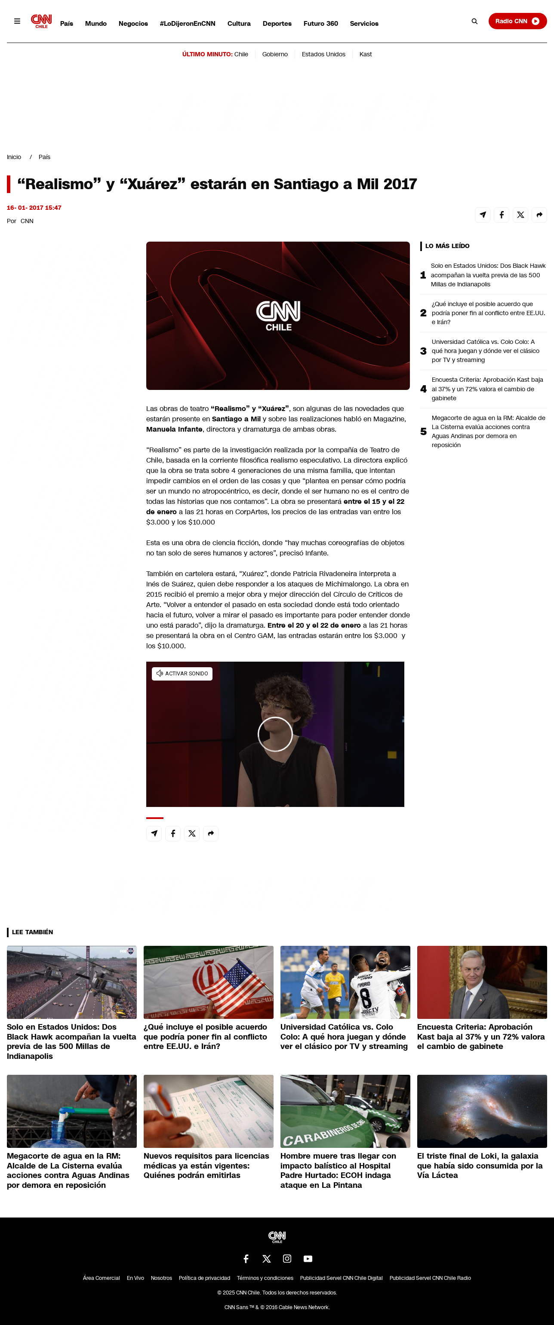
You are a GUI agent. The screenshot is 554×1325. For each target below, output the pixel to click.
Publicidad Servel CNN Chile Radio (430, 1278)
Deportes (277, 23)
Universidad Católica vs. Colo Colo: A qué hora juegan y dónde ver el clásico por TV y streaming (485, 350)
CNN (27, 221)
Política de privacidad (204, 1278)
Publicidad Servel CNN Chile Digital (341, 1278)
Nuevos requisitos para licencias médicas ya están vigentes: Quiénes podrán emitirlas (206, 1165)
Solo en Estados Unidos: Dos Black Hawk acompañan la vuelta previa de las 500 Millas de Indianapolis (488, 274)
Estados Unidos (323, 54)
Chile (241, 54)
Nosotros (161, 1278)
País (66, 23)
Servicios (364, 23)
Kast (366, 54)
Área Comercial (101, 1278)
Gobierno (275, 54)
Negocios (133, 23)
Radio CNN (518, 21)
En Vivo (135, 1278)
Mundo (96, 23)
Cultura (239, 23)
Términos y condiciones (265, 1278)
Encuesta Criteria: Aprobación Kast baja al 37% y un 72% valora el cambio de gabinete (487, 388)
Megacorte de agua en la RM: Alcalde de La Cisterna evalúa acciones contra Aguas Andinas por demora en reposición (488, 431)
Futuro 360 (321, 23)
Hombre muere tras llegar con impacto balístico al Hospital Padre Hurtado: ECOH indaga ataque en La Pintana (338, 1170)
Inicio (14, 157)
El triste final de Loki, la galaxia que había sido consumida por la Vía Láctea (480, 1165)
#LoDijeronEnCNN (187, 23)
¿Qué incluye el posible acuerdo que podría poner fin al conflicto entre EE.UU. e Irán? (488, 313)
